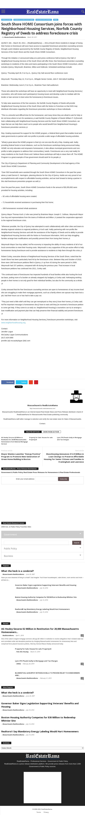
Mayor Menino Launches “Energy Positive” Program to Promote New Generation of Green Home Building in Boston (21, 456)
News (55, 20)
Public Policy (10, 548)
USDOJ (18, 664)
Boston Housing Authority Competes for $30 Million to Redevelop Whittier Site (46, 597)
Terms (38, 812)
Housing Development (43, 20)
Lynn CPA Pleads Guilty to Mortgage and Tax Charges (36, 661)
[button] (81, 11)
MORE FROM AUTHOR (51, 432)
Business (8, 555)
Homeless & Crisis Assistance (23, 20)
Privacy (46, 812)
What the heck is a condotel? (17, 570)
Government (10, 534)
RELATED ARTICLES (33, 432)
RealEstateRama (8, 635)
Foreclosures (6, 20)
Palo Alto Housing (22, 652)
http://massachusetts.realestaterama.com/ (42, 408)
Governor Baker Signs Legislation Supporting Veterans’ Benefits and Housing (45, 585)
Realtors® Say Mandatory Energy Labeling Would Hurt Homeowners (42, 609)
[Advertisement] (42, 4)
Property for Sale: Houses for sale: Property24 (33, 649)
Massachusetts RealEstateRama (15, 37)
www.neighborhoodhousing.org (13, 323)
